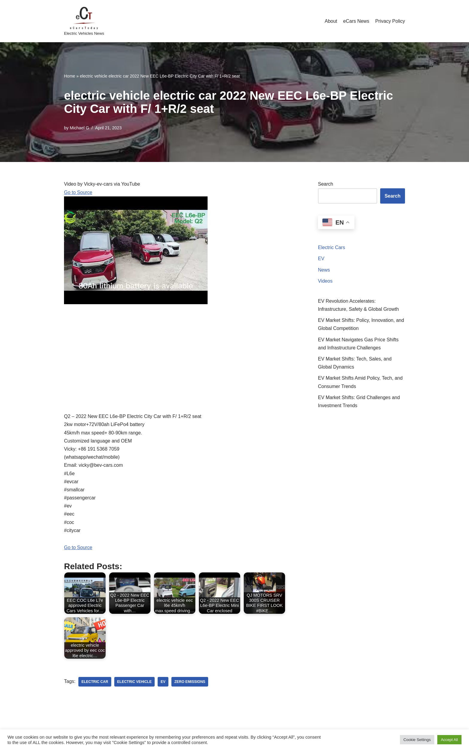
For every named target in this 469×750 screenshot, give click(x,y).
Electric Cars (331, 247)
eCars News (356, 21)
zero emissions (189, 682)
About (331, 21)
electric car (94, 682)
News (324, 269)
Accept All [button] (449, 739)
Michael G (79, 127)
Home (69, 76)
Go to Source (78, 192)
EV (321, 258)
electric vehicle (134, 682)
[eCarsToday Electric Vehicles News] (84, 21)
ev (163, 682)
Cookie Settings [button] (417, 739)
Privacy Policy (390, 21)
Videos (325, 281)
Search (325, 184)
